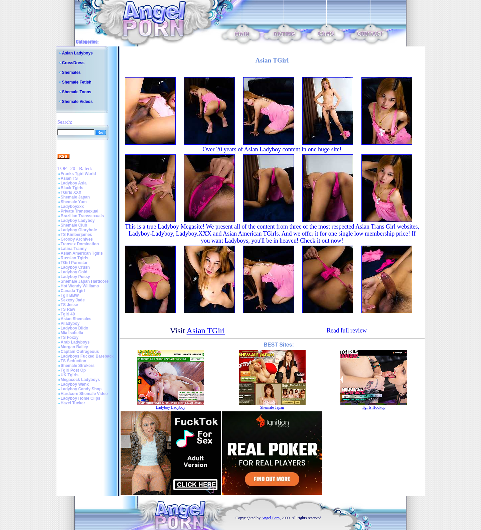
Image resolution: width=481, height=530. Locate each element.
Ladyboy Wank (75, 384)
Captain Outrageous (80, 351)
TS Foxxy (69, 337)
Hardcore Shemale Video (84, 393)
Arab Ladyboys (75, 342)
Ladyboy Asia (74, 183)
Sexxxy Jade (73, 300)
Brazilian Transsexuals (82, 216)
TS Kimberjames (76, 234)
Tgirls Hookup (373, 407)
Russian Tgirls (75, 258)
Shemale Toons (77, 92)
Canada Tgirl (73, 290)
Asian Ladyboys (77, 53)
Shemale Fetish (77, 82)
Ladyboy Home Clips (81, 398)
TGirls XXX (71, 192)
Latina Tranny (74, 248)
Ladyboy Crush (75, 267)
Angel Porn (270, 518)
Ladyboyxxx (72, 206)
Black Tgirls (72, 187)
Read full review (347, 330)
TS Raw (68, 309)
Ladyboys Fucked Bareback (87, 356)
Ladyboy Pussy (75, 276)
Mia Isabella (72, 332)
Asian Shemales (76, 318)
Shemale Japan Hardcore (85, 281)
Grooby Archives (77, 239)
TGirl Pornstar (74, 262)
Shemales (71, 72)
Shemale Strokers (78, 365)
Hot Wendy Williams (80, 286)
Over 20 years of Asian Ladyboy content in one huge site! (272, 149)
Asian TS (69, 178)
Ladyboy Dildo (75, 328)
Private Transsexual (80, 211)
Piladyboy (70, 323)
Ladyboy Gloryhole (79, 230)
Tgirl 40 (68, 314)
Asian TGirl (206, 330)
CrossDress (73, 62)
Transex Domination (80, 244)
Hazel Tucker (73, 403)
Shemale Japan (75, 197)
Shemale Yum (74, 202)
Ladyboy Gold (74, 272)
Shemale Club (74, 225)
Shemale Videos (77, 101)
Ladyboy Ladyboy (78, 220)
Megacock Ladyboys (80, 379)
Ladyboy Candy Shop (81, 389)
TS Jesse (69, 304)
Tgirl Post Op (73, 370)
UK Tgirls (69, 375)
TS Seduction (74, 361)
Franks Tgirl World (78, 173)
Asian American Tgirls (82, 253)
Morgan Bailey (74, 347)
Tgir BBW (70, 295)
